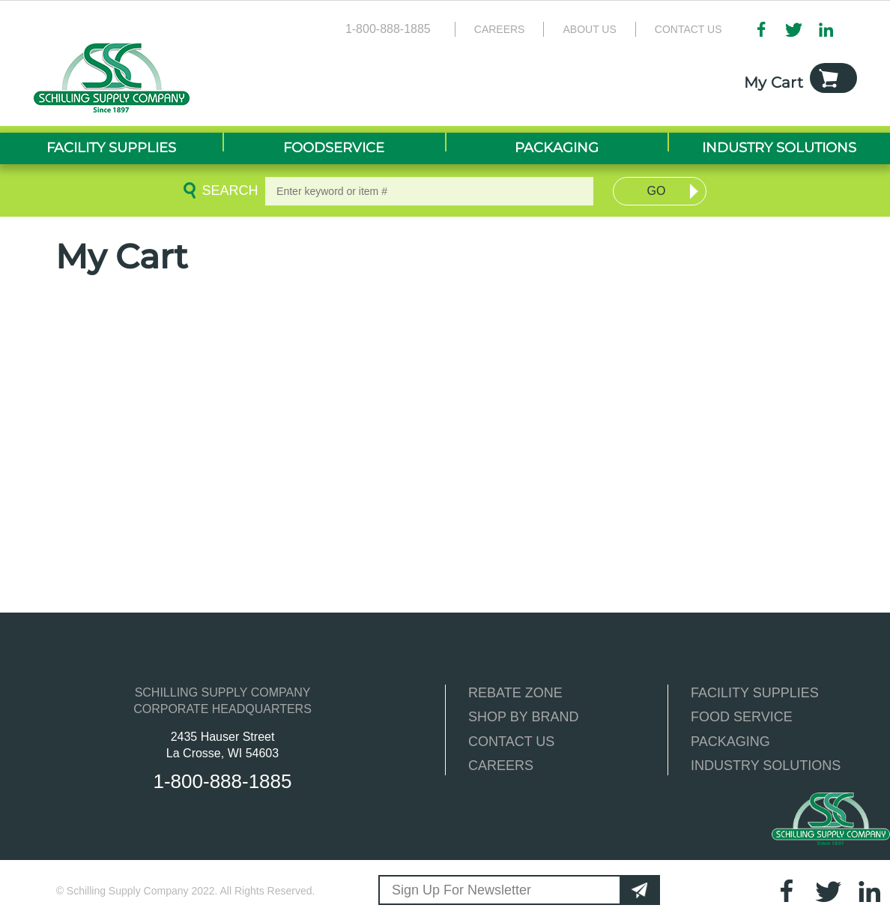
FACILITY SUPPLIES (755, 692)
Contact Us (688, 29)
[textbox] (429, 191)
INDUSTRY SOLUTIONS (766, 765)
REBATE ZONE (515, 692)
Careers (499, 29)
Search (227, 190)
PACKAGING (730, 741)
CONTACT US (511, 741)
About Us (589, 29)
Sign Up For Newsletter (461, 890)
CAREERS (500, 765)
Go (656, 190)
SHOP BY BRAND (523, 716)
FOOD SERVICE (742, 716)
